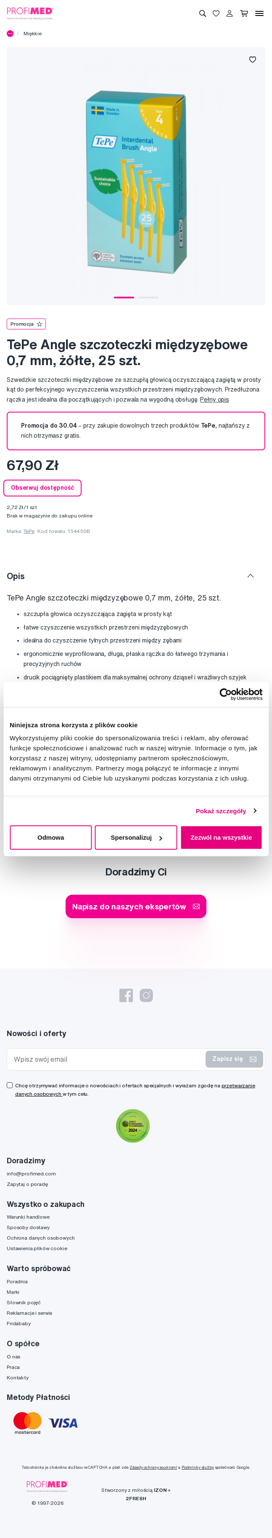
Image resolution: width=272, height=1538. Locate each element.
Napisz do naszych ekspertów (136, 906)
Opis (15, 576)
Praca (13, 1367)
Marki (13, 1292)
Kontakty (18, 1377)
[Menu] (259, 13)
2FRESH (136, 1498)
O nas (13, 1356)
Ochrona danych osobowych (41, 1237)
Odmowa (50, 837)
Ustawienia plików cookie (37, 1248)
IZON (160, 1490)
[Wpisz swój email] (108, 1059)
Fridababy (19, 1323)
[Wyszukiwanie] (203, 13)
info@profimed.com (31, 1173)
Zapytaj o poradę (27, 1184)
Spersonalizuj (136, 837)
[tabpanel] (136, 176)
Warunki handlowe (28, 1216)
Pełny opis (214, 399)
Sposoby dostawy (28, 1227)
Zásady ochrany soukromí (153, 1467)
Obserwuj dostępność (42, 488)
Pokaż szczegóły (221, 810)
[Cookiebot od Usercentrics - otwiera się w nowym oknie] (225, 694)
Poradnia (17, 1281)
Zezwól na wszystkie (221, 837)
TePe (29, 531)
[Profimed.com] (30, 13)
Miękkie (33, 33)
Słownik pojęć (24, 1302)
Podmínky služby (198, 1467)
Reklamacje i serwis (29, 1313)
